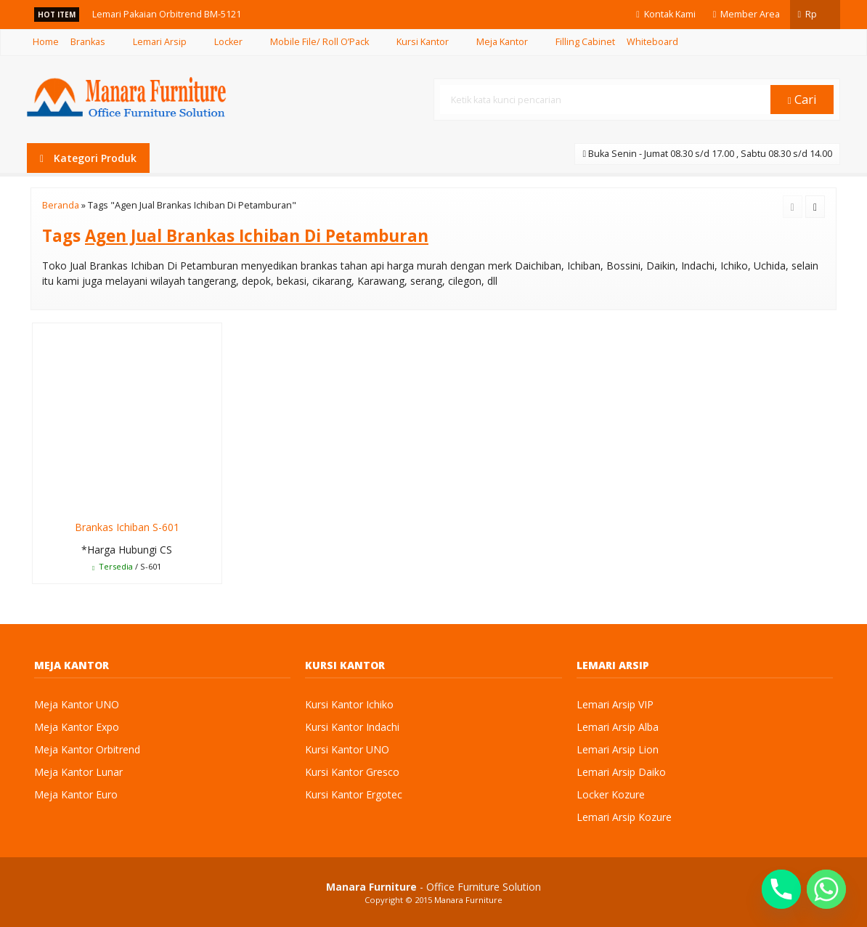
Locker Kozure (611, 794)
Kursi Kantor (422, 42)
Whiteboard (652, 42)
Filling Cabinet (585, 42)
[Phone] (781, 889)
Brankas (87, 42)
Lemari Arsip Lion (618, 749)
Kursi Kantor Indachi (352, 727)
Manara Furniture (468, 899)
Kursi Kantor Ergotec (353, 794)
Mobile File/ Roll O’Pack (319, 42)
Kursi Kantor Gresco (352, 772)
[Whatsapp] (826, 889)
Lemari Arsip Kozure (624, 817)
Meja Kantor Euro (76, 794)
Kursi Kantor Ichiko (349, 704)
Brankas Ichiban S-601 (127, 527)
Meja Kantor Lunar (78, 772)
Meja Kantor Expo (76, 727)
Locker (228, 42)
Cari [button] (802, 99)
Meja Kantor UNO (76, 704)
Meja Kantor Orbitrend (87, 749)
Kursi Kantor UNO (347, 749)
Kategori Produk (88, 158)
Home (46, 42)
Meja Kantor (502, 42)
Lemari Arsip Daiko (621, 772)
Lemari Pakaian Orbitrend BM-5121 (166, 14)
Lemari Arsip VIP (615, 704)
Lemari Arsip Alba (618, 727)
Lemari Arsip (160, 42)
